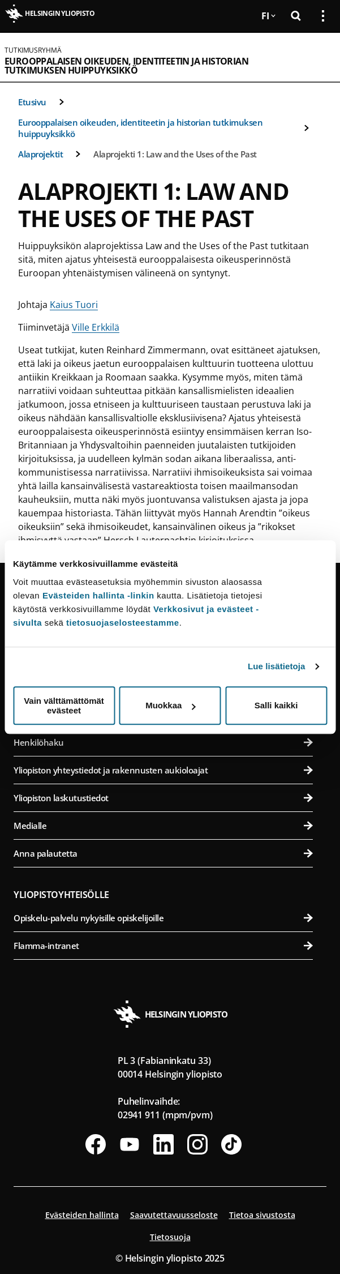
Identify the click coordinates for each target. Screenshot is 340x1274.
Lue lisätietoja (276, 666)
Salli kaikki (276, 705)
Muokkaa (170, 705)
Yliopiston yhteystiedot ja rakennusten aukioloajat (163, 770)
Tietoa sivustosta (262, 1214)
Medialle (163, 825)
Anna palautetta (163, 853)
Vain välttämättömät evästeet (64, 705)
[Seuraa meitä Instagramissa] (197, 1144)
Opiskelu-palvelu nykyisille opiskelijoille (163, 918)
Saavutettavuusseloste (174, 1214)
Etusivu (32, 102)
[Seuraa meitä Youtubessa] (129, 1144)
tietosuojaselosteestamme (122, 622)
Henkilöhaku (163, 742)
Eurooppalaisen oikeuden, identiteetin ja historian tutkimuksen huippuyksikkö (126, 66)
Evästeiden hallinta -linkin (98, 595)
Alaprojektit (40, 154)
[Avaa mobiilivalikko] (318, 57)
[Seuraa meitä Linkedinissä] (163, 1144)
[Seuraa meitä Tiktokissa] (231, 1144)
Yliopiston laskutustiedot (163, 797)
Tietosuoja (170, 1237)
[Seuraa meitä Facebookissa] (95, 1144)
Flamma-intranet (163, 945)
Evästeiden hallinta (82, 1214)
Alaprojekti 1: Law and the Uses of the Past (175, 154)
